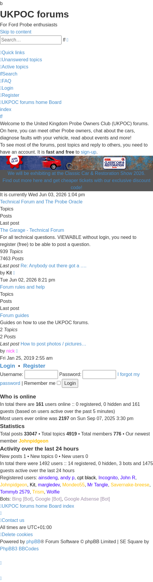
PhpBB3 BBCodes (19, 548)
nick (10, 350)
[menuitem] (21, 59)
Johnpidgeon (33, 440)
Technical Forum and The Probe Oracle (41, 201)
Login (7, 366)
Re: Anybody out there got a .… (53, 265)
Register (34, 366)
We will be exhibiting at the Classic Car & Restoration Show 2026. (77, 173)
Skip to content (15, 31)
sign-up (88, 152)
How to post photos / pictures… (53, 343)
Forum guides (14, 315)
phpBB (33, 541)
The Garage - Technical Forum (32, 230)
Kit (9, 272)
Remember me (42, 383)
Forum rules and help (22, 287)
